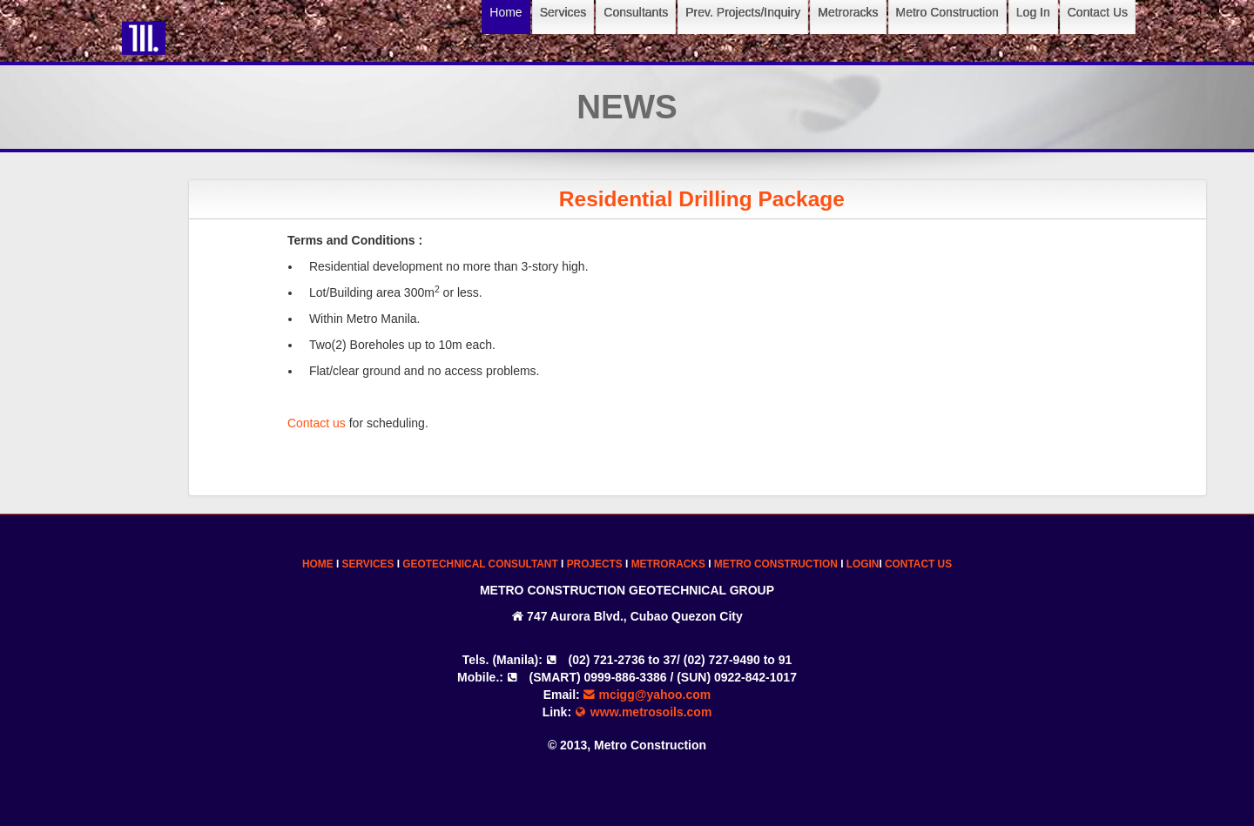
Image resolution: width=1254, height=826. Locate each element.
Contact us (330, 423)
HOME (318, 564)
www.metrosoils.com (643, 712)
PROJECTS (595, 564)
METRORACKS (668, 564)
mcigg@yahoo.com (647, 695)
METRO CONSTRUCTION (776, 564)
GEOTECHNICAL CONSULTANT (479, 564)
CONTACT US (918, 564)
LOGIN (863, 564)
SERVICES (368, 564)
